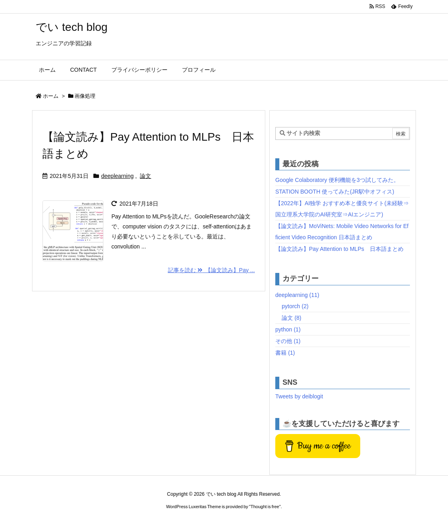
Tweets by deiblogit (299, 396)
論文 (145, 176)
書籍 (285, 352)
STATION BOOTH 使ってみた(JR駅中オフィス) (334, 191)
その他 (288, 341)
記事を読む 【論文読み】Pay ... (211, 270)
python (288, 329)
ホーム (51, 96)
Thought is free (264, 506)
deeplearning (117, 176)
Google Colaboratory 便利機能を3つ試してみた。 (337, 180)
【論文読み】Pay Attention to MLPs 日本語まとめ (339, 249)
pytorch (295, 306)
